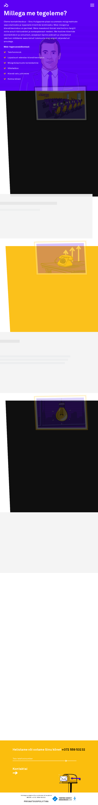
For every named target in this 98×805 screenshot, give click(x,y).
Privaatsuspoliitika (36, 801)
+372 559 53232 (73, 749)
